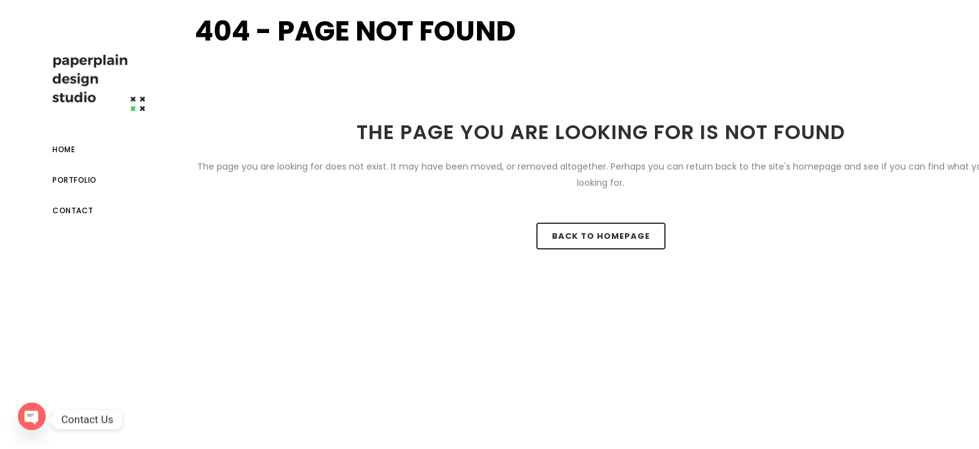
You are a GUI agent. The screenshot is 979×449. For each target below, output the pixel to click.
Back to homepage (601, 236)
